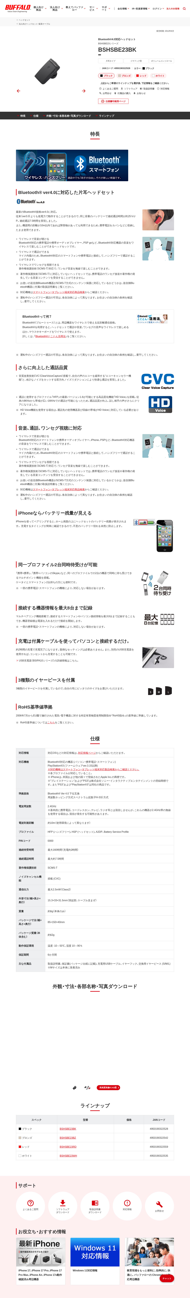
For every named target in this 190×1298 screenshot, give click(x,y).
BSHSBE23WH (68, 1155)
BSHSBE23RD (68, 1146)
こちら (51, 722)
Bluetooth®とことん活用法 (50, 336)
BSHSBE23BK (68, 1129)
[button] (108, 1087)
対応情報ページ (87, 753)
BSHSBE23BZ (68, 1137)
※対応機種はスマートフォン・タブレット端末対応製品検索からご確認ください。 (93, 769)
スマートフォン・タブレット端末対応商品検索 (59, 292)
